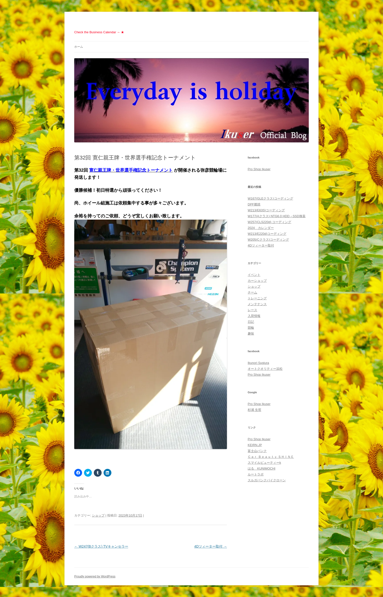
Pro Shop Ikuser (259, 169)
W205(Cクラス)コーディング (268, 239)
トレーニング (257, 298)
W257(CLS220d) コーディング (269, 222)
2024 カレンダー (261, 228)
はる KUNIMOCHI (261, 468)
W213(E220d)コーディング (267, 234)
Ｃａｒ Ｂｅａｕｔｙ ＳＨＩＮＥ (271, 457)
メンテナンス (257, 304)
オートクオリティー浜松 (265, 369)
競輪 (251, 327)
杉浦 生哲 (254, 410)
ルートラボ (256, 474)
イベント (254, 275)
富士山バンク (257, 451)
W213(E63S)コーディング (266, 210)
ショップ (98, 515)
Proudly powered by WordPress (95, 576)
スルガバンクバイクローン (267, 480)
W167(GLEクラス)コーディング (270, 198)
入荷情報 (254, 316)
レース (252, 310)
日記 (251, 322)
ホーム (78, 46)
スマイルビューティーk (264, 462)
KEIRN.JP (255, 445)
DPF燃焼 (254, 204)
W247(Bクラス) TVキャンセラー (101, 546)
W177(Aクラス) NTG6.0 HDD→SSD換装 (277, 216)
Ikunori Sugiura (258, 363)
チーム (252, 292)
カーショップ (257, 280)
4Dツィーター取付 (210, 546)
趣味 (251, 333)
